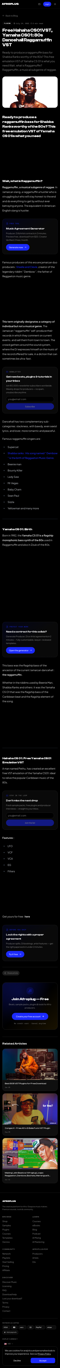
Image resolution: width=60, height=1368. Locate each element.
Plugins (5, 1229)
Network (6, 1253)
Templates (7, 1237)
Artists (35, 1257)
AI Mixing (36, 1237)
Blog (34, 1229)
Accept (43, 1360)
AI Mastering (38, 1242)
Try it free (15, 954)
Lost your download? (12, 1298)
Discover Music (9, 1282)
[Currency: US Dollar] (8, 1343)
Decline (17, 1360)
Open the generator (20, 650)
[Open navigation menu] (55, 4)
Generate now (18, 247)
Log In (47, 4)
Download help (9, 1294)
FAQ (4, 1290)
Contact (6, 1310)
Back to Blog (10, 15)
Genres (6, 1242)
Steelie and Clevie (26, 267)
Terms (5, 1302)
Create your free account (30, 1016)
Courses (6, 1233)
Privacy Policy (44, 1353)
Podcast (36, 1233)
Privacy (5, 1306)
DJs (34, 1262)
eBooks (36, 1225)
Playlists (6, 1257)
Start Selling (8, 1262)
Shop (4, 1221)
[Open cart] (39, 4)
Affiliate (6, 1270)
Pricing (5, 1266)
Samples (6, 1225)
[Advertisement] (30, 584)
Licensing (6, 1286)
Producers (37, 1253)
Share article (11, 973)
